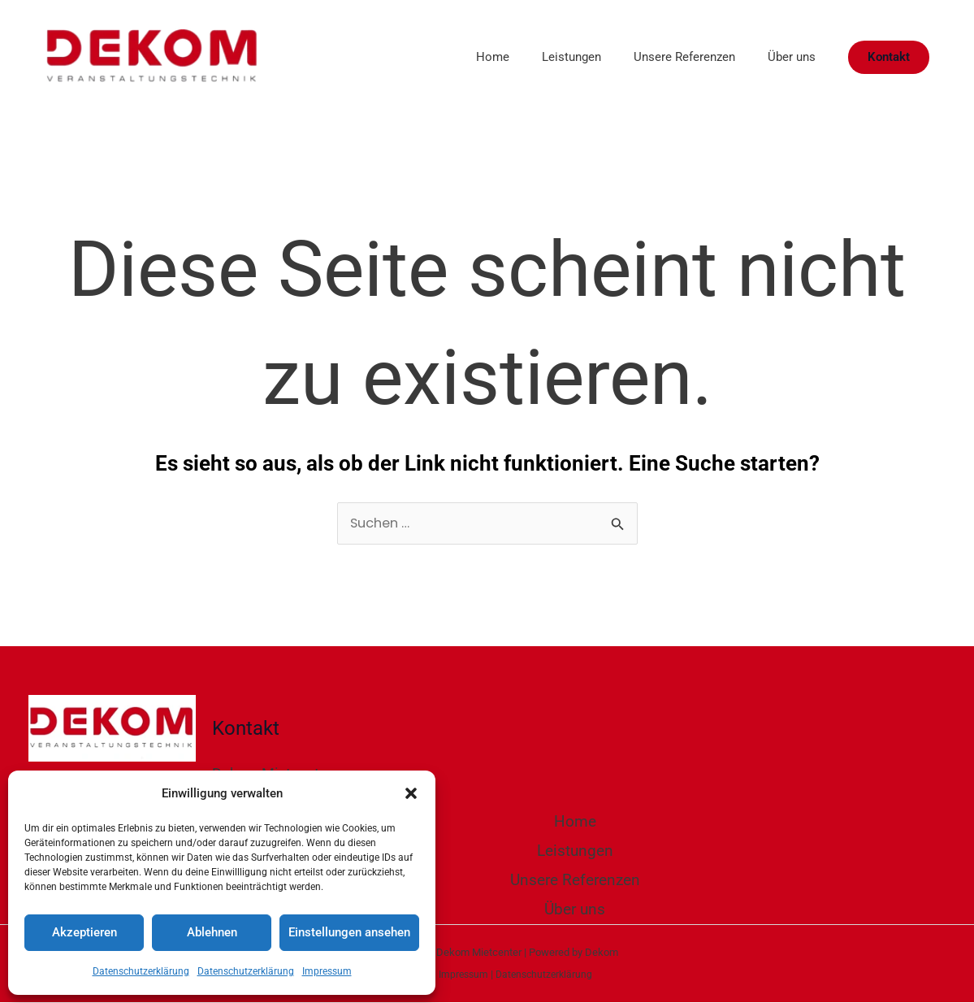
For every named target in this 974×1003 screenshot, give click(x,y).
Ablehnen (212, 932)
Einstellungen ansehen (349, 932)
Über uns (788, 57)
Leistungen (551, 57)
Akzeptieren (84, 932)
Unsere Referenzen (672, 57)
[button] (411, 793)
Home (464, 57)
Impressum (327, 971)
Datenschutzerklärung (141, 971)
